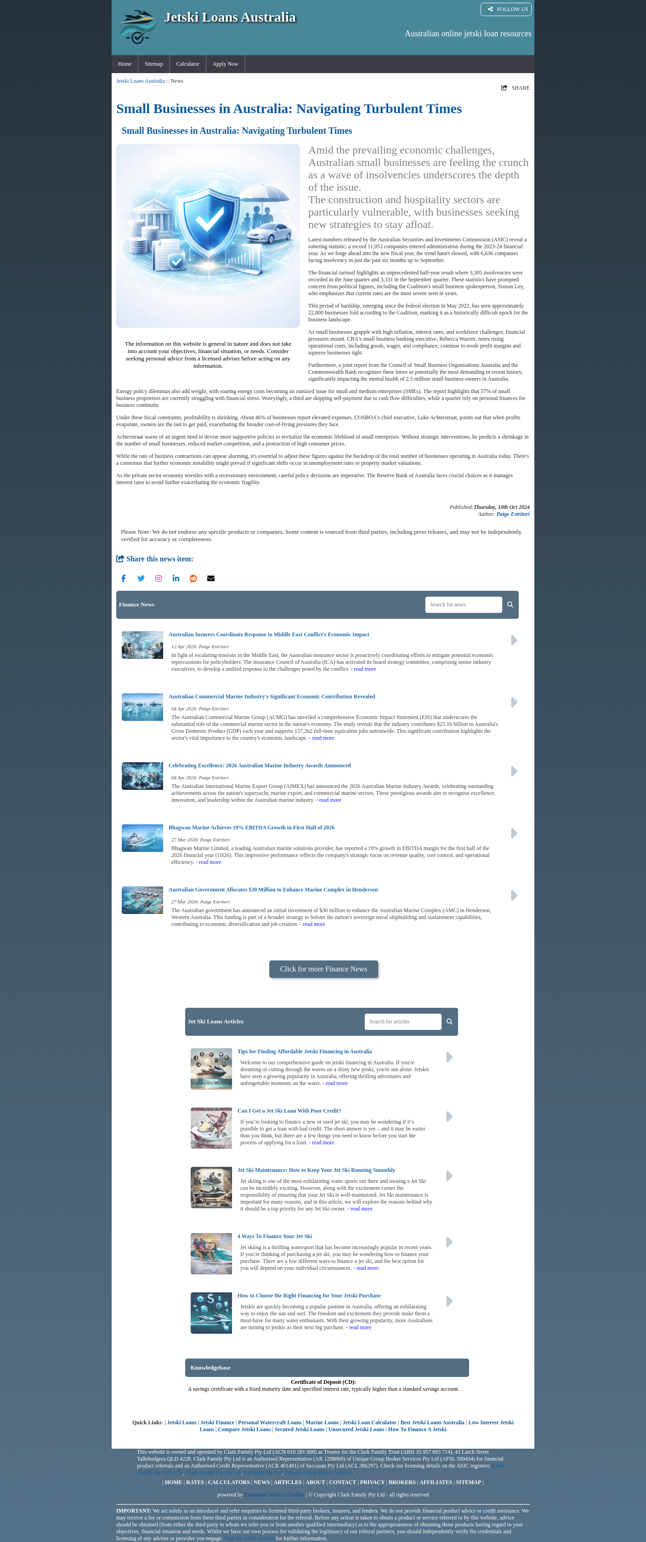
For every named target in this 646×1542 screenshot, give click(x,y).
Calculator (187, 64)
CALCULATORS (229, 1482)
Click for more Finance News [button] (323, 969)
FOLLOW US (508, 9)
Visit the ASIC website (249, 1538)
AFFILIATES (435, 1482)
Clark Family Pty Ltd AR (213, 1472)
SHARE (515, 88)
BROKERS (402, 1482)
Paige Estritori (513, 514)
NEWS (262, 1482)
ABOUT (315, 1482)
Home (124, 64)
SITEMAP (469, 1482)
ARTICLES (288, 1482)
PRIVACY (372, 1482)
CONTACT (342, 1482)
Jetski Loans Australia (140, 81)
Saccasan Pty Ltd (263, 1472)
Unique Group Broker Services (319, 1472)
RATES (195, 1482)
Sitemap (154, 64)
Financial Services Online (274, 1494)
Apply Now (225, 64)
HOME (173, 1482)
